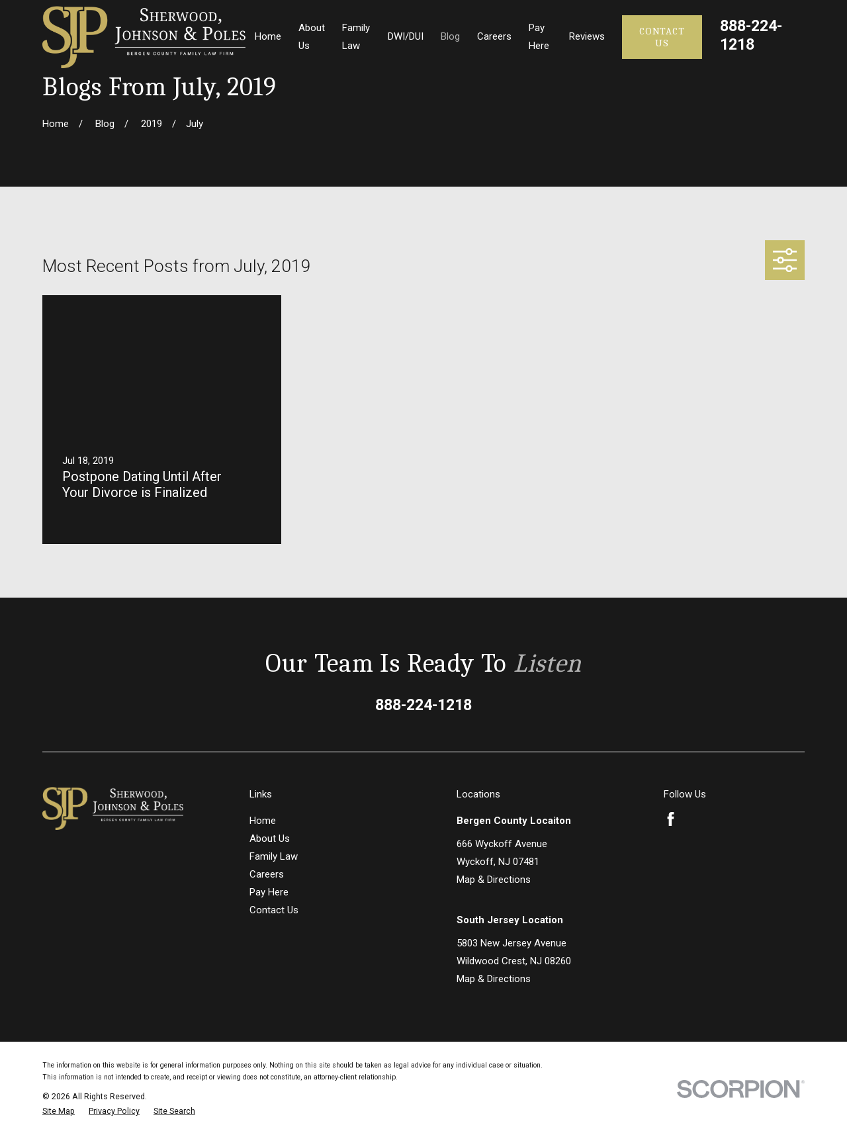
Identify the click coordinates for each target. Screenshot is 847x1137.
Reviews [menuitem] (587, 36)
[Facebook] (671, 819)
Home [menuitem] (268, 36)
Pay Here (269, 892)
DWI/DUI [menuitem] (406, 36)
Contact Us (661, 37)
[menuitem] (58, 1111)
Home (262, 821)
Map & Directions (494, 880)
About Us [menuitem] (311, 37)
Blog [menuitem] (450, 36)
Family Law (273, 856)
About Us (269, 838)
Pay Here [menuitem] (539, 37)
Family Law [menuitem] (356, 37)
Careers (266, 874)
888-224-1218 (751, 35)
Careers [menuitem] (494, 36)
